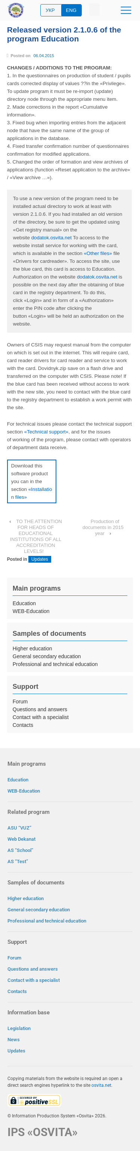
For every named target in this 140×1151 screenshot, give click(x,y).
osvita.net (101, 1085)
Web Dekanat (21, 839)
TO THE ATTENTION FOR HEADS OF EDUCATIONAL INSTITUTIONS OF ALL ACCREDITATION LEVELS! (36, 536)
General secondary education (47, 656)
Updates (39, 559)
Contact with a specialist (41, 717)
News (13, 1039)
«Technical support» (46, 432)
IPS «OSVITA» (42, 1132)
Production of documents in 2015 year (103, 527)
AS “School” (20, 850)
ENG (71, 10)
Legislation (19, 1028)
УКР (50, 10)
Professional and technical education (55, 664)
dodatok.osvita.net (51, 237)
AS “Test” (17, 861)
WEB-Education (31, 611)
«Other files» (98, 253)
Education (24, 603)
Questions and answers (40, 709)
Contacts (23, 725)
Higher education (32, 648)
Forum (20, 701)
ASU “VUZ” (19, 828)
